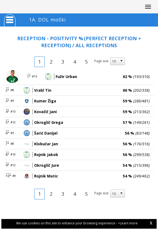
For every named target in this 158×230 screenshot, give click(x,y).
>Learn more (128, 223)
